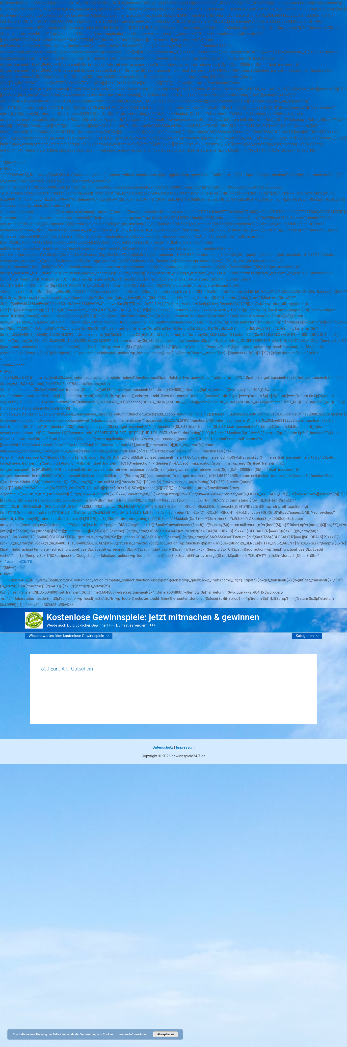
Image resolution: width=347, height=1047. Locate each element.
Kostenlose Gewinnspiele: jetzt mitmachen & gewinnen (153, 617)
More (8, 168)
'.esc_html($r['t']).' (19, 156)
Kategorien (307, 636)
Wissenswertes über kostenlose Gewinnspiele (69, 636)
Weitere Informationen (133, 1034)
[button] (106, 636)
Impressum (185, 747)
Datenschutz (162, 747)
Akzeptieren (165, 1034)
